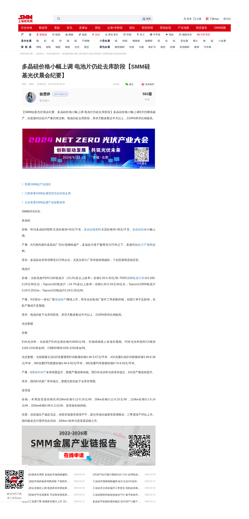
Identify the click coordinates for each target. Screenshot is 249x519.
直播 (82, 27)
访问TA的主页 (60, 94)
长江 (141, 34)
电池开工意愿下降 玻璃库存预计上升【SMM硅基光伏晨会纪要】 (46, 501)
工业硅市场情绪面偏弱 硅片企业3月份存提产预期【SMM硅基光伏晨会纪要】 (116, 481)
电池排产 (61, 299)
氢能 (67, 47)
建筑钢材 (120, 47)
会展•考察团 (115, 27)
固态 (86, 47)
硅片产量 (144, 244)
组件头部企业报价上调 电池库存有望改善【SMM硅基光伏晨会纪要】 (46, 488)
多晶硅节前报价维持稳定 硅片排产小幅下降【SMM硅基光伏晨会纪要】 (116, 501)
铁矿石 (152, 47)
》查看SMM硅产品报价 (36, 184)
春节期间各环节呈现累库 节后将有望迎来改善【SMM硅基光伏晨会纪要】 (46, 494)
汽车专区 (203, 34)
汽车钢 (207, 47)
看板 (57, 27)
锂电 (38, 47)
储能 (57, 47)
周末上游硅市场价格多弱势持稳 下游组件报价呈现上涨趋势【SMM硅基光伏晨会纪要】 (46, 481)
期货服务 (201, 27)
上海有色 (39, 53)
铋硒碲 (148, 40)
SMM (31, 84)
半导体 (155, 34)
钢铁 (69, 34)
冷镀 (141, 47)
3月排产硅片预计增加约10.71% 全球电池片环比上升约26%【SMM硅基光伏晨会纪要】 (116, 474)
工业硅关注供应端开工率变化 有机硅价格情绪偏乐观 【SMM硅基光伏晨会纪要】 (116, 488)
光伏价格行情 (53, 53)
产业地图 (183, 27)
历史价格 (26, 27)
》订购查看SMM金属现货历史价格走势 (46, 193)
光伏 (96, 34)
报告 (132, 27)
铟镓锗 (136, 40)
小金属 (222, 40)
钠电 (48, 47)
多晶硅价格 (139, 229)
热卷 (131, 47)
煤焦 (162, 47)
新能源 (41, 34)
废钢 (196, 47)
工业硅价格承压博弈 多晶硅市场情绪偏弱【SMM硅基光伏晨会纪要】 (46, 474)
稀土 (195, 40)
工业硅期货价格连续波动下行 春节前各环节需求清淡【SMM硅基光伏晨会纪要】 (116, 494)
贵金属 (184, 40)
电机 (170, 34)
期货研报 (147, 27)
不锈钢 (85, 40)
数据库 (43, 27)
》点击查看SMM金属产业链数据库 (43, 202)
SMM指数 (220, 27)
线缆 (56, 34)
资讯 (69, 27)
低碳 (83, 34)
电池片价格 (139, 278)
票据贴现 (165, 27)
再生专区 (111, 34)
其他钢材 (184, 47)
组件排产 (40, 372)
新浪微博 (147, 84)
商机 (98, 27)
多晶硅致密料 (92, 229)
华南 (127, 34)
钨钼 (124, 40)
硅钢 (172, 47)
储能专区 (185, 34)
